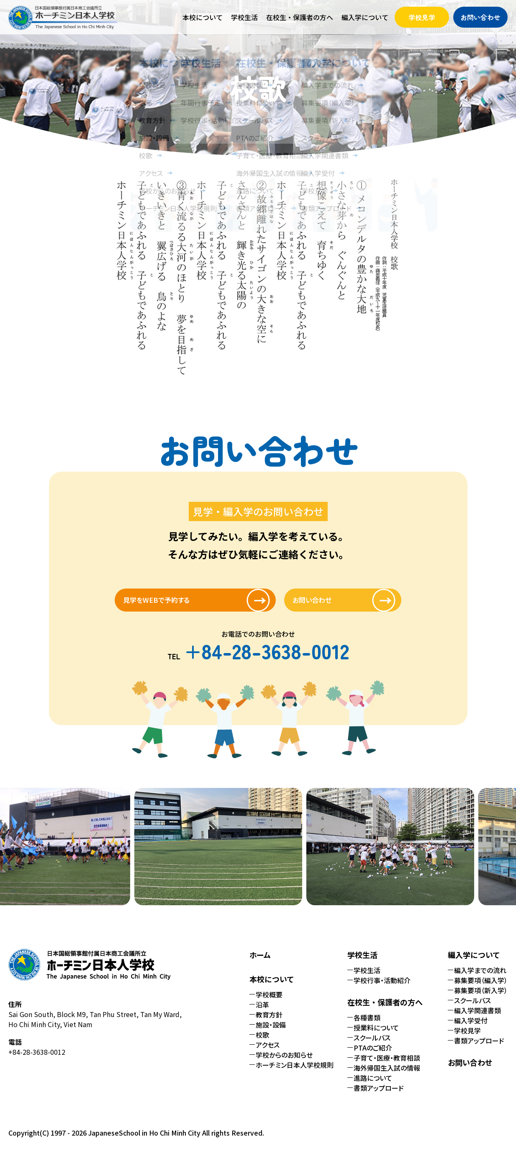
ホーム (260, 962)
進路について (373, 1085)
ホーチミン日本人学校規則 (295, 1072)
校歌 (262, 1042)
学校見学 (421, 17)
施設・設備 (271, 1032)
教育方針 (269, 1022)
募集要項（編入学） (481, 988)
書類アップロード (379, 1095)
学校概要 (269, 1002)
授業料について (376, 1035)
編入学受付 (471, 1028)
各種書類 (367, 1025)
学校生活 (367, 978)
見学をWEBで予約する (179, 603)
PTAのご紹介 (373, 1055)
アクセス (268, 1052)
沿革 (262, 1012)
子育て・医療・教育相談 (387, 1065)
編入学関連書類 (477, 1018)
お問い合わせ (480, 17)
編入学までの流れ (480, 978)
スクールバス (372, 1045)
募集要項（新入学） (481, 998)
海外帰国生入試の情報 (387, 1075)
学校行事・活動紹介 (382, 988)
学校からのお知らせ (284, 1062)
